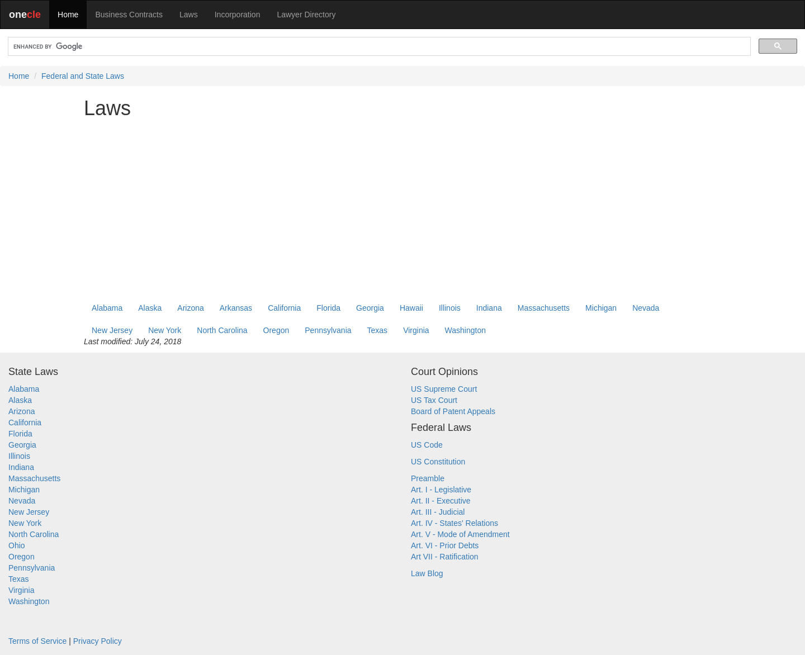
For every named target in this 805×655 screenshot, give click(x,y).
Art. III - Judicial (438, 511)
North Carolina (222, 330)
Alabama (107, 307)
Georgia (370, 307)
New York (164, 330)
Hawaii (411, 307)
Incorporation (238, 14)
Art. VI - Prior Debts (445, 545)
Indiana (489, 307)
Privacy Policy (97, 641)
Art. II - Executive (441, 500)
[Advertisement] (402, 205)
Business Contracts (129, 14)
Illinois (450, 307)
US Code (427, 444)
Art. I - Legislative (441, 489)
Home (68, 14)
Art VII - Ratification (445, 556)
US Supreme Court (444, 389)
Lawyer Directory (306, 14)
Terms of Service (37, 641)
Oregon (276, 330)
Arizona (190, 307)
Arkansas (236, 307)
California (284, 307)
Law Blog (427, 573)
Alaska (150, 307)
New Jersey (112, 330)
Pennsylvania (328, 330)
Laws (188, 14)
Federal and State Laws (82, 76)
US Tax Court (434, 400)
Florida (328, 307)
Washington (465, 330)
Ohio (16, 545)
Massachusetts (544, 307)
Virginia (416, 330)
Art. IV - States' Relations (454, 523)
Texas (377, 330)
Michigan (601, 307)
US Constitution (438, 461)
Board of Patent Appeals (453, 411)
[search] (378, 46)
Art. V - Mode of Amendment (460, 534)
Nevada (645, 307)
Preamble (427, 478)
